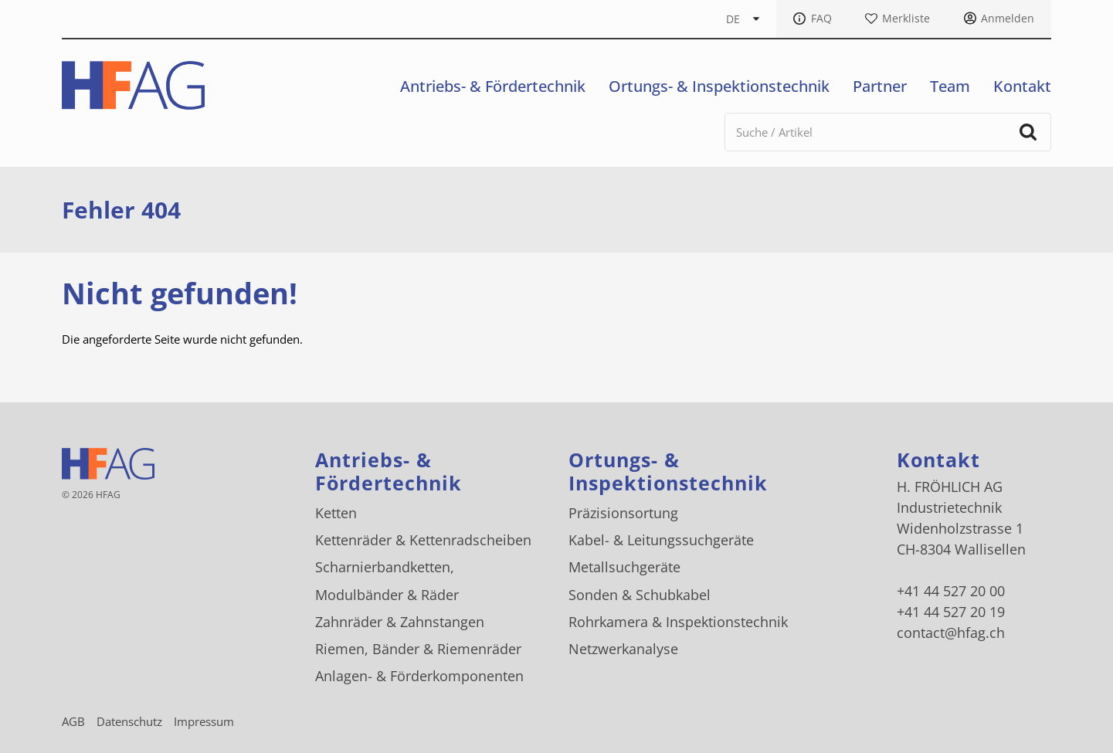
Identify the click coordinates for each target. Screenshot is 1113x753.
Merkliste (906, 18)
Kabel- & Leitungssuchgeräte (661, 540)
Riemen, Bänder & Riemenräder (418, 648)
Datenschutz (129, 721)
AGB (73, 721)
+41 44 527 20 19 (951, 611)
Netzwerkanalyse (623, 648)
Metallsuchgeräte (624, 567)
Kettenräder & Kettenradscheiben (423, 540)
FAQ (821, 18)
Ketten (336, 513)
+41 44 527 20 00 (951, 591)
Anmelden (1007, 18)
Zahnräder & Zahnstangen (399, 621)
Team (950, 86)
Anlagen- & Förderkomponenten (419, 676)
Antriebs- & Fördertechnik (492, 86)
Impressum (204, 721)
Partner (880, 86)
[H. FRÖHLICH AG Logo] (133, 85)
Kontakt (1022, 86)
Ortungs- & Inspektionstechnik (719, 86)
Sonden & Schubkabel (639, 594)
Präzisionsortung (623, 513)
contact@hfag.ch (951, 632)
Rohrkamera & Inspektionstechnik (678, 621)
